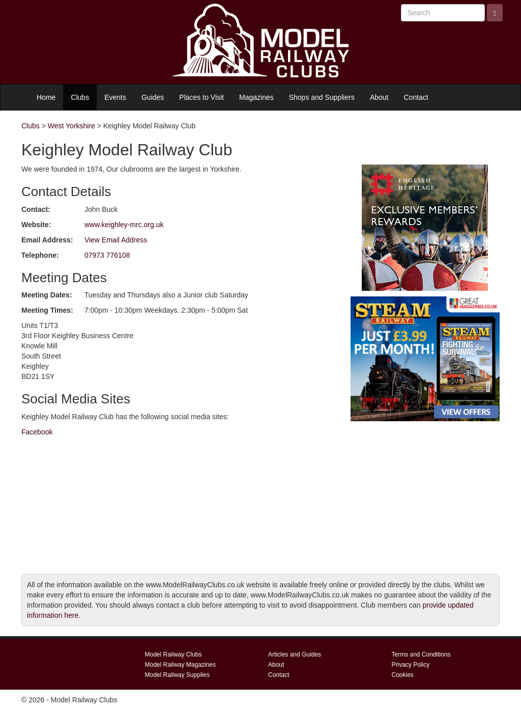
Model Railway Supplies (177, 674)
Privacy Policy (411, 664)
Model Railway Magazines (180, 664)
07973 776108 (107, 255)
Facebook (36, 432)
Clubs (80, 97)
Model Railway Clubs (173, 654)
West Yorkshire (71, 126)
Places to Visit (201, 97)
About (379, 97)
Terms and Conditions (421, 654)
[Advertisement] (425, 490)
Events (115, 97)
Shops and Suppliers (322, 97)
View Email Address (115, 240)
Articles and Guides (294, 654)
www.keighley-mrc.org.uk (124, 225)
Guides (152, 97)
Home (46, 97)
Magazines (256, 97)
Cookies (403, 674)
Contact (416, 97)
